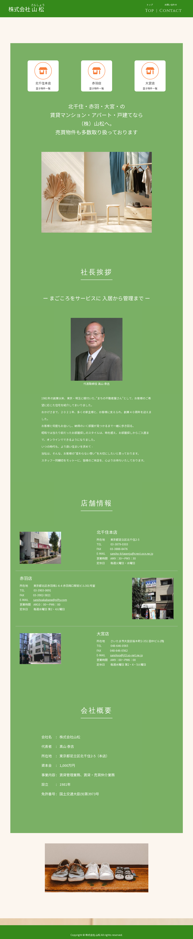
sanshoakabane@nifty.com (50, 600)
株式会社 (26, 6)
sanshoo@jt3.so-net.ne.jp (126, 655)
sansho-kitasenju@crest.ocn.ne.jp (131, 553)
